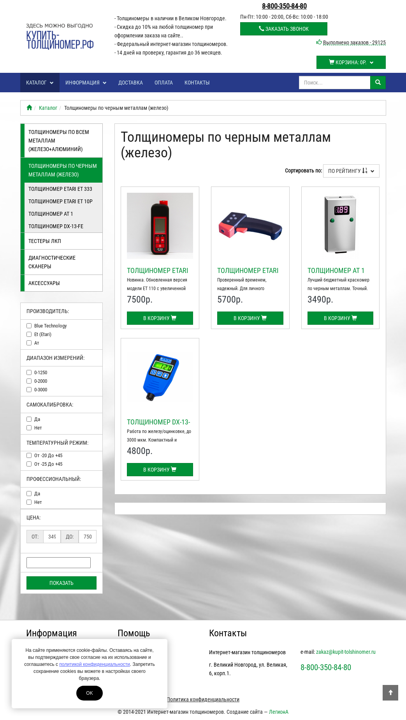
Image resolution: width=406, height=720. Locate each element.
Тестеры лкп (44, 241)
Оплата (164, 82)
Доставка (130, 82)
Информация (86, 82)
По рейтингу (351, 171)
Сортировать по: (303, 170)
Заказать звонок (284, 29)
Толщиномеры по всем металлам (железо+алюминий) (58, 140)
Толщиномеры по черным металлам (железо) (62, 170)
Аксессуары (44, 283)
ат (36, 343)
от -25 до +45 (48, 464)
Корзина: (351, 62)
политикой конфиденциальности (94, 664)
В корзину (159, 318)
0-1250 (40, 372)
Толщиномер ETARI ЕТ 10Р (60, 201)
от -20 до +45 (48, 455)
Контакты (197, 82)
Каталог (40, 82)
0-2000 (40, 381)
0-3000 (40, 390)
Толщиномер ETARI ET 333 (60, 189)
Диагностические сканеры (52, 262)
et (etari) (42, 334)
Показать (61, 583)
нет (38, 428)
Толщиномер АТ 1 (50, 214)
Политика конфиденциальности (203, 699)
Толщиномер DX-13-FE (55, 226)
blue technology (50, 326)
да (37, 419)
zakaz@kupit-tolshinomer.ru (346, 652)
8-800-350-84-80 (284, 6)
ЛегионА (278, 712)
